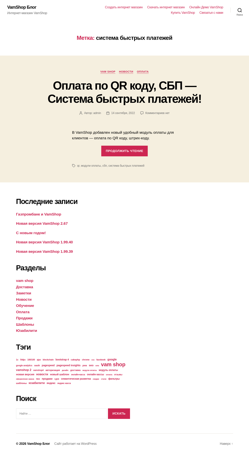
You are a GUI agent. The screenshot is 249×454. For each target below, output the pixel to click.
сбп (104, 165)
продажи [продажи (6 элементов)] (47, 378)
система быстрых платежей (126, 165)
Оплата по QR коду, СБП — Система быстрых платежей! (124, 92)
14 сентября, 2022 (123, 113)
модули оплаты (91, 165)
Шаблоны (25, 324)
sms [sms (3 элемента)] (97, 365)
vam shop (107, 71)
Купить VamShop (183, 12)
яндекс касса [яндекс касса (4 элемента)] (64, 383)
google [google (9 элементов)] (112, 359)
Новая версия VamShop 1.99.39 (44, 251)
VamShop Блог (21, 7)
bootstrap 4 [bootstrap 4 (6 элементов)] (62, 359)
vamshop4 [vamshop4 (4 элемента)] (38, 370)
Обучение (25, 305)
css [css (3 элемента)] (92, 360)
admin (97, 113)
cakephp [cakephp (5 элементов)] (75, 359)
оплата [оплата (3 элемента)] (109, 374)
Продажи (24, 318)
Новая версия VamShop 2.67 (42, 223)
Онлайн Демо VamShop (206, 7)
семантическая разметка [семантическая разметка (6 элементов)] (76, 378)
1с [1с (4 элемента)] (17, 359)
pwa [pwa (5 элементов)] (84, 365)
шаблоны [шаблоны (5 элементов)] (21, 383)
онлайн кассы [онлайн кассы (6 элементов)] (95, 374)
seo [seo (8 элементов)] (91, 365)
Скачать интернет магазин (166, 7)
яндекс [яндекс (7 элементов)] (51, 383)
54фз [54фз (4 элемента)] (22, 359)
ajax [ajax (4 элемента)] (39, 359)
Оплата (143, 71)
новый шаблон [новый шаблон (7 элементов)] (59, 374)
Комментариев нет (157, 113)
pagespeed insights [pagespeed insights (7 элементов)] (68, 365)
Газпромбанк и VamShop (38, 214)
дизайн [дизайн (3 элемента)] (65, 370)
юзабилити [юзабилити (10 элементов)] (37, 383)
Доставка (24, 287)
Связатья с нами (211, 12)
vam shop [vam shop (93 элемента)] (113, 364)
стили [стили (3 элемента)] (103, 379)
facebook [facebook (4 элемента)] (101, 359)
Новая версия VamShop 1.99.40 (44, 242)
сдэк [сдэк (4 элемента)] (56, 379)
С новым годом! (31, 233)
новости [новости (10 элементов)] (42, 374)
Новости (126, 71)
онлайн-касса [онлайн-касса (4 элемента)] (78, 374)
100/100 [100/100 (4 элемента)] (31, 359)
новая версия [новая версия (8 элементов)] (25, 374)
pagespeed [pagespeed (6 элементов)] (48, 365)
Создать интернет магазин (124, 7)
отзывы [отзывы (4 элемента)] (118, 374)
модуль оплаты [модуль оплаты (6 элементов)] (108, 370)
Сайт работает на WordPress (75, 443)
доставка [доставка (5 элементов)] (75, 370)
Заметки (23, 293)
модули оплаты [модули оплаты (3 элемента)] (89, 370)
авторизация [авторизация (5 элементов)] (53, 370)
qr (78, 165)
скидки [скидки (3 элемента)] (96, 379)
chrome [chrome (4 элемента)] (86, 359)
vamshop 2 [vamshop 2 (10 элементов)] (23, 370)
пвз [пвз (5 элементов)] (38, 378)
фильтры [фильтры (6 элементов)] (114, 378)
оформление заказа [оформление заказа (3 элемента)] (25, 379)
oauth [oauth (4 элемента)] (37, 365)
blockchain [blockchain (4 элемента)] (48, 359)
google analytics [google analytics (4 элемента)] (24, 365)
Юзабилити (26, 330)
